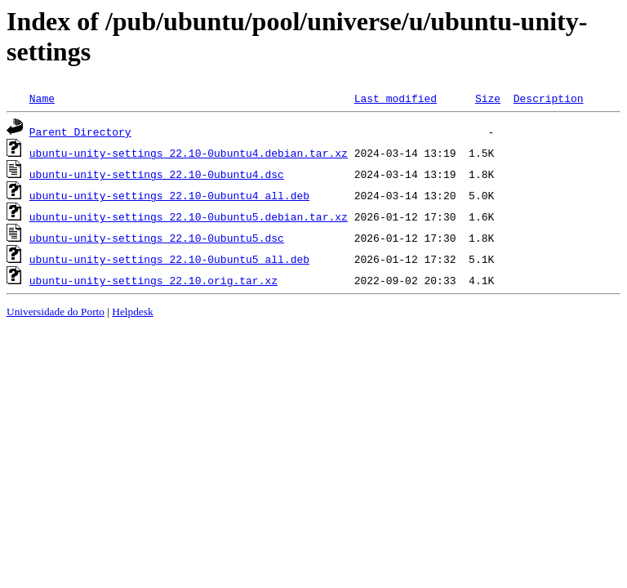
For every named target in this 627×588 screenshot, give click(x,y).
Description (549, 98)
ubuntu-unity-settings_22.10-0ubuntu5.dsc (156, 237)
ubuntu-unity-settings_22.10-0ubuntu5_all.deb (169, 259)
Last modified (395, 98)
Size (487, 98)
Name (42, 98)
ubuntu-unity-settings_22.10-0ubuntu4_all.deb (169, 195)
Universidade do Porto (55, 311)
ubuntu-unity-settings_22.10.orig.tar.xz (153, 280)
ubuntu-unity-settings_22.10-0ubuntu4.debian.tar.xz (188, 152)
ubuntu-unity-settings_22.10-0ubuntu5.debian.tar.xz (188, 216)
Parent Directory (80, 131)
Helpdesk (132, 311)
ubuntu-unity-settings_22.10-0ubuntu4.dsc (156, 174)
